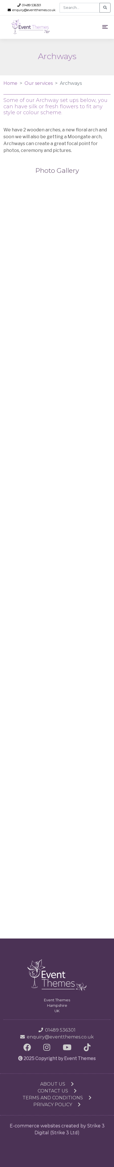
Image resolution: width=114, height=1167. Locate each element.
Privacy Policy (57, 1104)
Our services (39, 83)
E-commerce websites (35, 1125)
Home (10, 83)
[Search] (80, 8)
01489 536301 (29, 5)
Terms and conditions (57, 1097)
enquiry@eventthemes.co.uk (32, 10)
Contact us (57, 1091)
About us (57, 1084)
